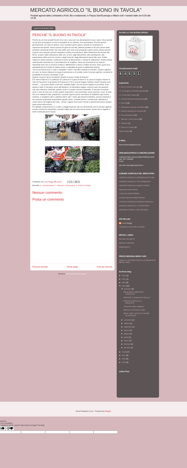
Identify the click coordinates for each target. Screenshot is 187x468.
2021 (124, 279)
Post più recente (40, 267)
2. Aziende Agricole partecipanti (131, 99)
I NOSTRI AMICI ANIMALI (133, 307)
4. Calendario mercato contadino (132, 107)
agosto (127, 330)
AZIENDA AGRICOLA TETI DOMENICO (135, 182)
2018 (124, 352)
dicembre (128, 289)
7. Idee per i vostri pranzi (65, 185)
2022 (124, 276)
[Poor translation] (10, 428)
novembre (128, 320)
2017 (124, 355)
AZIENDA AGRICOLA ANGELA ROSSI (134, 186)
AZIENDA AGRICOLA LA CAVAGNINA (134, 206)
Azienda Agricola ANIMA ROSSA (132, 198)
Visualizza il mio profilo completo (132, 227)
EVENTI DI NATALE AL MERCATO (132, 302)
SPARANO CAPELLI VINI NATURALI (134, 210)
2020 (124, 282)
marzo (126, 341)
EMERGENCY (124, 247)
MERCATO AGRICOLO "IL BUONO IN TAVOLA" (86, 10)
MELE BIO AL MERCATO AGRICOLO (133, 293)
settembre (128, 327)
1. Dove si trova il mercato (129, 87)
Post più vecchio (104, 267)
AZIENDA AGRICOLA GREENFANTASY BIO (136, 177)
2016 (124, 359)
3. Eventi (122, 103)
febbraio (127, 344)
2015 (124, 362)
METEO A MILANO (126, 243)
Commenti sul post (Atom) (76, 274)
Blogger (108, 411)
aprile (126, 337)
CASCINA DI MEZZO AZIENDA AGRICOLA (136, 202)
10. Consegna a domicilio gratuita (132, 91)
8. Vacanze (123, 123)
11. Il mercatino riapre (127, 95)
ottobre (127, 323)
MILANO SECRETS (127, 239)
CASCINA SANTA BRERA (129, 194)
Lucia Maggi (127, 223)
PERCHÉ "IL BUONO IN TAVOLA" (136, 298)
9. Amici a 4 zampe (83, 185)
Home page (72, 267)
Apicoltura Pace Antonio (128, 190)
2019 (124, 286)
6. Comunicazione (47, 185)
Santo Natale (124, 131)
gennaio (127, 348)
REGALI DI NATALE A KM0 (134, 310)
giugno (127, 334)
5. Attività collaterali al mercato (131, 111)
